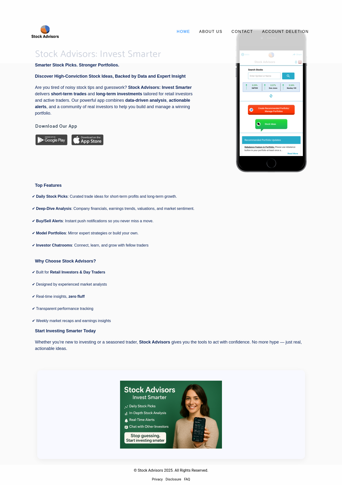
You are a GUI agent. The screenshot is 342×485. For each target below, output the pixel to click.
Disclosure (173, 479)
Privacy (157, 479)
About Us (211, 32)
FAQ (187, 479)
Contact (242, 32)
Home (183, 32)
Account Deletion (285, 32)
